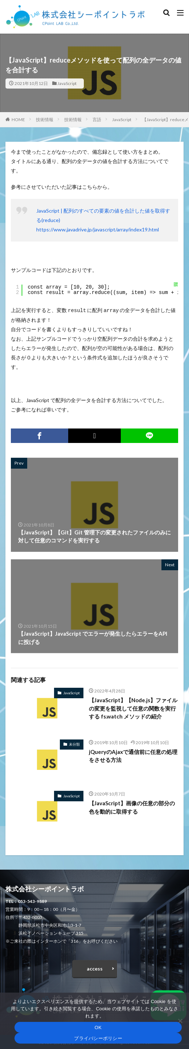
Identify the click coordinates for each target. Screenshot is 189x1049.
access (95, 968)
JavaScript (67, 83)
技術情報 (44, 119)
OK (98, 1027)
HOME (18, 119)
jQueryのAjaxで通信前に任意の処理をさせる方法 (133, 755)
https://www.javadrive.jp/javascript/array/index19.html (97, 229)
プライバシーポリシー (98, 1038)
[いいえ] (180, 1020)
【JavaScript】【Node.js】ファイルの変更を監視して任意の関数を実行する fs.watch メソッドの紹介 (133, 707)
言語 (97, 119)
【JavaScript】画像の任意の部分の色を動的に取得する (132, 806)
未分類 (74, 743)
